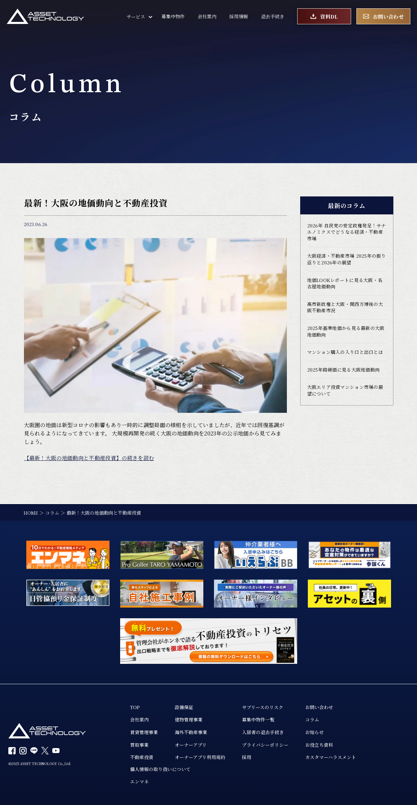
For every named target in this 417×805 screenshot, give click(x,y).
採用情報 (238, 16)
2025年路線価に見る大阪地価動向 (343, 371)
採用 (246, 757)
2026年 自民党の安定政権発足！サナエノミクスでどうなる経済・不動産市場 (346, 232)
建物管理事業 (189, 719)
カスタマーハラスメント (330, 757)
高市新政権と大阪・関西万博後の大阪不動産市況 (345, 308)
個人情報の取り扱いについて (160, 769)
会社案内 (207, 16)
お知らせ (314, 731)
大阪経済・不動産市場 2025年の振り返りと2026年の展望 (346, 260)
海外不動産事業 (191, 731)
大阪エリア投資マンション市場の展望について (345, 392)
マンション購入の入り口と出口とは (345, 354)
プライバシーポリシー (265, 744)
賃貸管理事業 (144, 731)
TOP (135, 706)
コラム (312, 719)
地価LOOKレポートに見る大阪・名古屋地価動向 (345, 284)
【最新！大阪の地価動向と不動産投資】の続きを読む (89, 458)
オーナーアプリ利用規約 (200, 757)
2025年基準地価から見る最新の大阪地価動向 (346, 333)
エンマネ (139, 781)
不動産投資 (141, 757)
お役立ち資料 (319, 744)
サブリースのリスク (262, 706)
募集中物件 (173, 16)
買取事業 (139, 744)
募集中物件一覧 (258, 719)
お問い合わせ (319, 706)
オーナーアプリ (191, 744)
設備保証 (184, 706)
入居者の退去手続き (263, 731)
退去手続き (272, 16)
